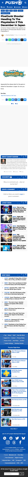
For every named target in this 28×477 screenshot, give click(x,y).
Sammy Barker (10, 35)
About (9, 335)
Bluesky (15, 171)
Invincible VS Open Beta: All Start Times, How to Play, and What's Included (15, 279)
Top (4, 335)
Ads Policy (15, 340)
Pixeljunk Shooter (5, 13)
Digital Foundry (19, 457)
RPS (22, 463)
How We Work (21, 335)
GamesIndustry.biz (10, 463)
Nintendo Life (12, 455)
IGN (13, 460)
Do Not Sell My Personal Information (14, 451)
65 (9, 250)
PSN (11, 10)
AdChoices (22, 449)
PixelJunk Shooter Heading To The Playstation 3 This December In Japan (13, 21)
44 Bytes (17, 449)
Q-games (20, 10)
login (21, 194)
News (2, 10)
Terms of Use (7, 340)
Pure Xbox (20, 455)
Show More (14, 429)
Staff (14, 335)
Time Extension (9, 457)
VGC (24, 460)
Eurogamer (19, 460)
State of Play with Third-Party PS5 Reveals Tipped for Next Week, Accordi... (14, 315)
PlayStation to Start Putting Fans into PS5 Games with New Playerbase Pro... (15, 326)
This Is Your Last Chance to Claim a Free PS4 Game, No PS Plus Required (15, 283)
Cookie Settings (9, 343)
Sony (15, 10)
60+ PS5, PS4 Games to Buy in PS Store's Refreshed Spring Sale (14, 293)
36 (9, 212)
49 (9, 222)
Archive (22, 340)
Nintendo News (6, 460)
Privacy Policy (20, 338)
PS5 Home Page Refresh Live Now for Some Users (14, 309)
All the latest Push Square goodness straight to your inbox (14, 469)
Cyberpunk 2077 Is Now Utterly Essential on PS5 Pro (14, 320)
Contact (13, 338)
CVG (18, 463)
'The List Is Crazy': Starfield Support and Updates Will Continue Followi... (13, 303)
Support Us (7, 338)
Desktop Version (19, 343)
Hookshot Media (12, 447)
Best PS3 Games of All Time (8, 95)
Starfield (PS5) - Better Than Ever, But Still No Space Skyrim (14, 288)
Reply (21, 171)
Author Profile (8, 171)
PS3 (7, 10)
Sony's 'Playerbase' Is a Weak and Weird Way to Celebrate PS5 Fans (15, 298)
